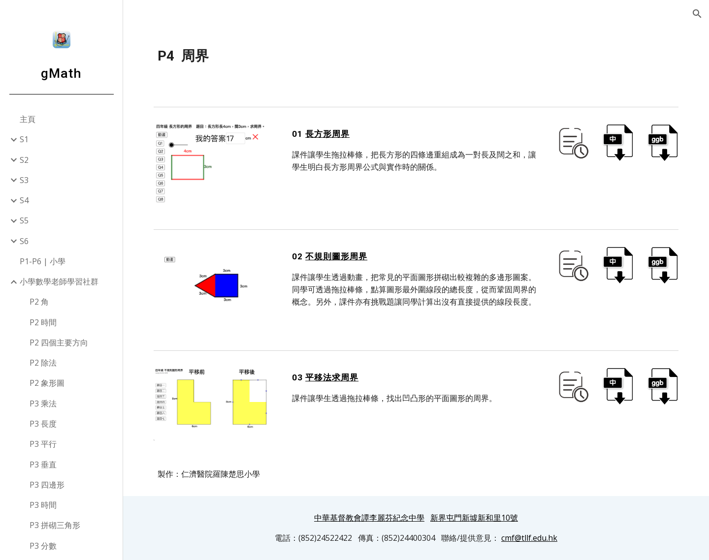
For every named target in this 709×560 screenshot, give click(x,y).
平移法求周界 (331, 377)
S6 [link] (24, 241)
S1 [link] (24, 139)
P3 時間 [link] (43, 504)
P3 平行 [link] (43, 443)
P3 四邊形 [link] (47, 484)
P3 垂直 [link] (43, 464)
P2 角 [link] (39, 301)
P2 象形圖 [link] (47, 382)
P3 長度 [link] (43, 423)
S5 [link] (24, 220)
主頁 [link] (27, 119)
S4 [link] (24, 200)
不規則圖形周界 (336, 256)
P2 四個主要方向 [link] (59, 342)
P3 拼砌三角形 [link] (55, 525)
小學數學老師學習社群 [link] (59, 281)
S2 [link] (24, 160)
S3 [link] (24, 180)
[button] (697, 14)
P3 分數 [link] (43, 545)
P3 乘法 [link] (43, 403)
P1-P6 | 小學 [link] (42, 261)
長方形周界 (327, 134)
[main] (416, 56)
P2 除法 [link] (43, 362)
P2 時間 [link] (43, 322)
